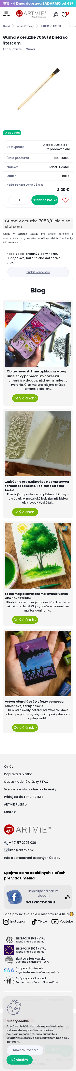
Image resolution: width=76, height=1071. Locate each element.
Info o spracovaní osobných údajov (32, 858)
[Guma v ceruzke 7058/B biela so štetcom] (38, 89)
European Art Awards (29, 968)
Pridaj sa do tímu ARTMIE (23, 797)
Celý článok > (25, 398)
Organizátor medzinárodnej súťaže (37, 972)
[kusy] (19, 200)
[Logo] (31, 14)
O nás (8, 766)
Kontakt (10, 812)
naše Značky (25, 26)
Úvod (6, 26)
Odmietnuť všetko (25, 1050)
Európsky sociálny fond (31, 978)
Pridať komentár (38, 272)
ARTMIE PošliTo (15, 804)
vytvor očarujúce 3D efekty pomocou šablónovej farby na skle (34, 704)
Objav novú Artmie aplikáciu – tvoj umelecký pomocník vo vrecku (36, 373)
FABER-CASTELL (51, 26)
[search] (56, 15)
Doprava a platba (18, 774)
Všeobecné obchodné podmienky (30, 789)
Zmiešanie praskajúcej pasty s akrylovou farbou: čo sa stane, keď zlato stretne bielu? (37, 486)
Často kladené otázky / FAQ (26, 782)
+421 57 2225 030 (22, 843)
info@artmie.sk (21, 850)
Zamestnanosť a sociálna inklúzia (37, 982)
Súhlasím (19, 1060)
